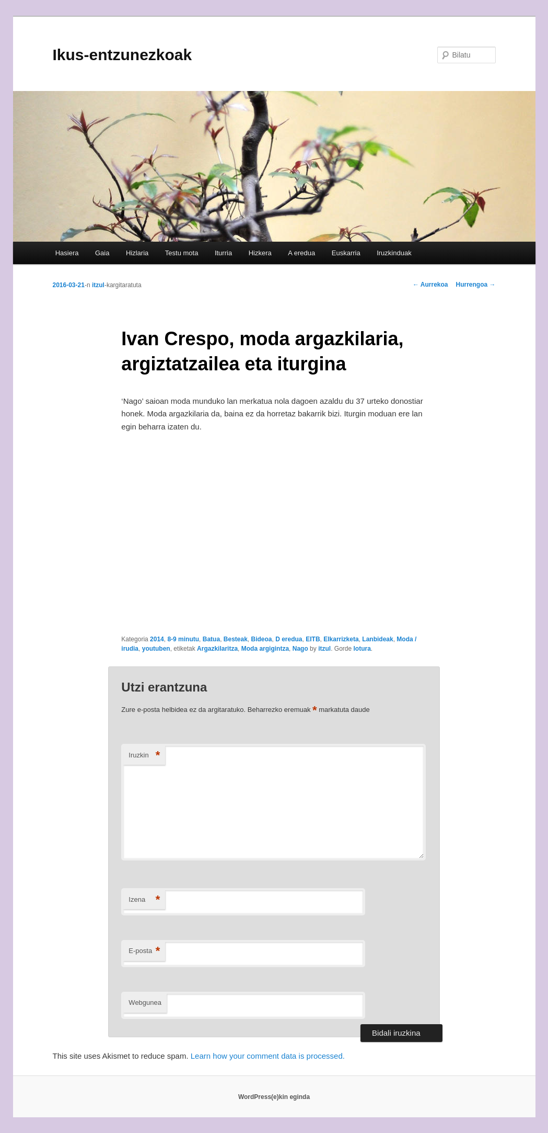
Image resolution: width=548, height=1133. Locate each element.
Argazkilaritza (217, 648)
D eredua (288, 639)
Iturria (223, 253)
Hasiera (67, 253)
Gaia (102, 253)
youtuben (156, 648)
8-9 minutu (183, 639)
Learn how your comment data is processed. (268, 1055)
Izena (144, 900)
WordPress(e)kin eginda (274, 1097)
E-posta (144, 951)
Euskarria (346, 253)
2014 (157, 639)
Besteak (236, 639)
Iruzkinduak (394, 253)
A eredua (301, 253)
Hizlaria (137, 253)
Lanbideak (377, 639)
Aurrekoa (430, 284)
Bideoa (261, 639)
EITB (313, 639)
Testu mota (182, 253)
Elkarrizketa (340, 639)
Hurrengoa (475, 284)
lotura (361, 648)
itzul (98, 285)
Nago (300, 648)
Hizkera (260, 253)
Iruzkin (144, 755)
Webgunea (145, 1002)
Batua (211, 639)
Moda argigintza (265, 648)
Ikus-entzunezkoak (122, 54)
